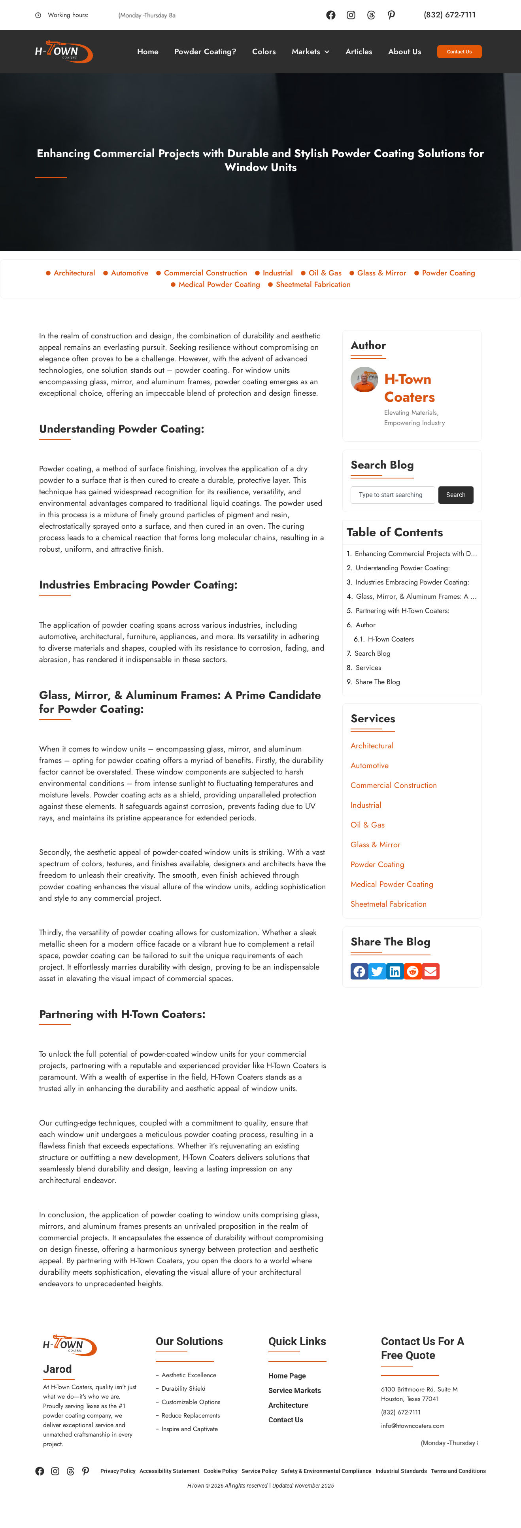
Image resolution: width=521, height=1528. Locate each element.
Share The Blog (377, 682)
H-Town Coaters (391, 639)
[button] (359, 971)
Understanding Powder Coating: (403, 568)
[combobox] (393, 495)
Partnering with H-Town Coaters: (402, 611)
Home (148, 51)
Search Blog (373, 653)
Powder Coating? (205, 51)
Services (368, 667)
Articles (358, 51)
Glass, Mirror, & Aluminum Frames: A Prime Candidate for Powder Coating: (417, 596)
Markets (311, 52)
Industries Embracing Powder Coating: (412, 582)
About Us (404, 51)
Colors (264, 51)
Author (366, 625)
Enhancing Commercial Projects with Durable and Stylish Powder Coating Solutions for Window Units (416, 554)
